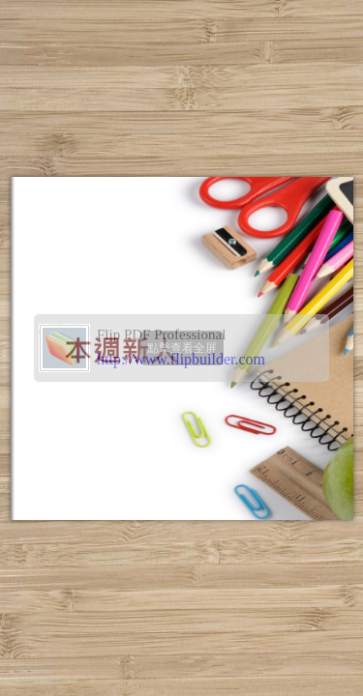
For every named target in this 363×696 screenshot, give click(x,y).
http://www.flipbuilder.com (181, 359)
